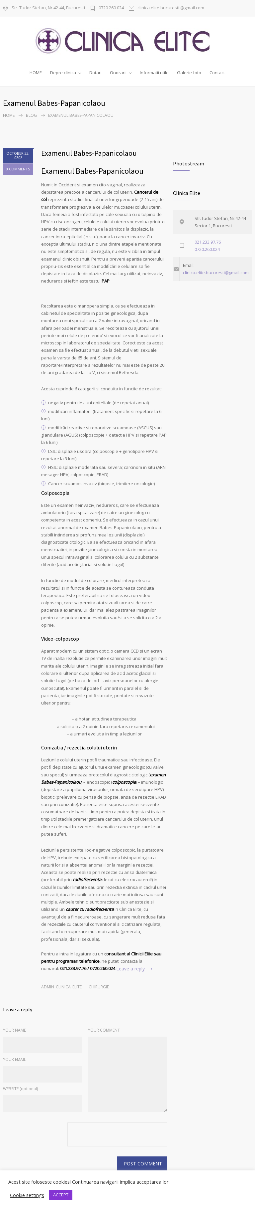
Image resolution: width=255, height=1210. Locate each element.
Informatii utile (154, 73)
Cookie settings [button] (27, 1195)
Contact (217, 73)
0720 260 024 (111, 8)
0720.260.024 (207, 248)
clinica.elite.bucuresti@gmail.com (216, 271)
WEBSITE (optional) (20, 1087)
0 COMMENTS (18, 167)
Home (9, 114)
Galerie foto (189, 73)
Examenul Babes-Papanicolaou (89, 151)
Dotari (95, 73)
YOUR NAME (14, 1028)
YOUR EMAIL (14, 1058)
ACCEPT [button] (60, 1195)
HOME (36, 73)
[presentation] (117, 1133)
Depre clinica (63, 73)
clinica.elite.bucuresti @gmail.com (170, 8)
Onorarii (118, 73)
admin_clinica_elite (61, 985)
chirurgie (99, 985)
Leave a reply (130, 967)
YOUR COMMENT (104, 1028)
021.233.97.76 (208, 240)
